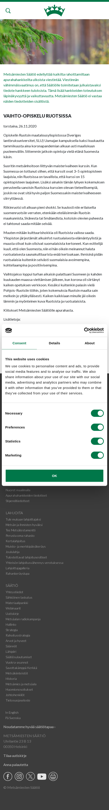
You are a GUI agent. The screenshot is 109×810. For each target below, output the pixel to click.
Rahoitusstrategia (18, 635)
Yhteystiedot (14, 592)
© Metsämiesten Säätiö (21, 787)
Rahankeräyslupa (17, 573)
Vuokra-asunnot (17, 662)
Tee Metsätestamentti (21, 530)
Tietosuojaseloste (18, 700)
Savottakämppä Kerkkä (21, 668)
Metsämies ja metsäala (21, 684)
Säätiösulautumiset (19, 657)
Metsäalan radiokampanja (23, 619)
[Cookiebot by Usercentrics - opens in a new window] (84, 330)
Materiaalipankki (17, 603)
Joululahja (12, 552)
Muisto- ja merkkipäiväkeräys (26, 546)
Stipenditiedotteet (18, 501)
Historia (11, 678)
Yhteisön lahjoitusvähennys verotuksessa (34, 563)
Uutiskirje (12, 614)
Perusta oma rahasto (20, 535)
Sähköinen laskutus (19, 597)
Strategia (12, 630)
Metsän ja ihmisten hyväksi (24, 525)
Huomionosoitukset (19, 689)
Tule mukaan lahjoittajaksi (23, 519)
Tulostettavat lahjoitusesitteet (26, 557)
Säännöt (11, 646)
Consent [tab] (19, 343)
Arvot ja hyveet (16, 641)
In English (12, 712)
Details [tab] (54, 343)
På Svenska (13, 718)
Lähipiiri (11, 651)
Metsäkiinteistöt (17, 673)
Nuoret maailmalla (18, 490)
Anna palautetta (15, 764)
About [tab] (90, 343)
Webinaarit (13, 608)
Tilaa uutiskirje (14, 755)
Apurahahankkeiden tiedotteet (26, 495)
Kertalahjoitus (15, 541)
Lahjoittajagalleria (17, 568)
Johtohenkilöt (15, 695)
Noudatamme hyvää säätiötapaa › (29, 726)
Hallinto (11, 624)
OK (54, 476)
